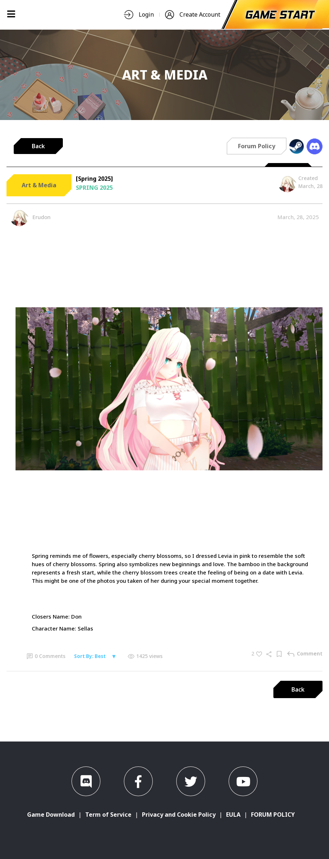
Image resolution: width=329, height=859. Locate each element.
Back (38, 146)
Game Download (51, 815)
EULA (233, 815)
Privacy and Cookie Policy (179, 815)
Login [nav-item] (139, 14)
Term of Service (108, 815)
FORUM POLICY (273, 815)
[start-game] (280, 14)
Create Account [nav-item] (192, 14)
